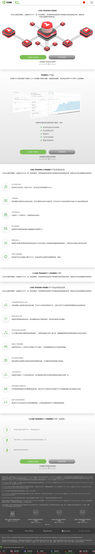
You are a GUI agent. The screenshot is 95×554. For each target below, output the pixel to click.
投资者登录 (53, 64)
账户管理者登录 (43, 64)
